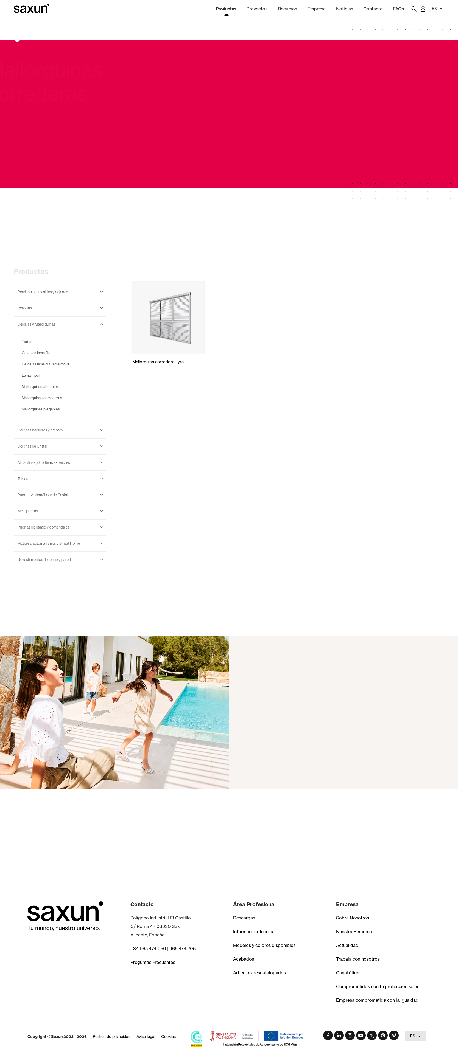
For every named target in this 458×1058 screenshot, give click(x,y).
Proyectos (257, 9)
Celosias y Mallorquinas (36, 324)
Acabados (243, 959)
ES (437, 8)
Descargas (244, 918)
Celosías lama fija (36, 353)
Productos (226, 9)
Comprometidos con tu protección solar (377, 986)
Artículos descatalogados (259, 972)
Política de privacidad (111, 1036)
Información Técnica (254, 931)
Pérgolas (25, 308)
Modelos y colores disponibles (264, 945)
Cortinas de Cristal (32, 446)
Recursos (287, 9)
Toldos (23, 478)
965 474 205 (182, 948)
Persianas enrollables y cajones (43, 291)
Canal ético (347, 972)
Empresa (316, 9)
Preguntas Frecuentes (152, 962)
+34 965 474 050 (148, 948)
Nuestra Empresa (354, 931)
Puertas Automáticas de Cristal (43, 494)
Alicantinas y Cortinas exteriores (44, 462)
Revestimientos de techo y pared (44, 559)
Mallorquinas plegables (41, 409)
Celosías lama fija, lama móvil (45, 364)
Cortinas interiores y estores (40, 430)
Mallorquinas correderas (42, 398)
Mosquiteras (28, 511)
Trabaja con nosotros (358, 959)
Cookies (168, 1036)
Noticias (344, 9)
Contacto (373, 9)
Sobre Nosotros (352, 918)
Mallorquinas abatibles (40, 386)
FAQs (398, 9)
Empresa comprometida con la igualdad (377, 1000)
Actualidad (347, 945)
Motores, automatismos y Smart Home (49, 543)
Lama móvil (31, 375)
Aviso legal (145, 1036)
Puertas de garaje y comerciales (43, 527)
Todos (27, 341)
